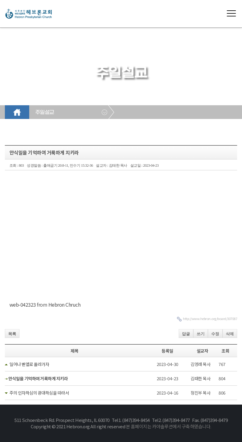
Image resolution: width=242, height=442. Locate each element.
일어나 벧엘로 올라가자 (29, 364)
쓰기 (201, 334)
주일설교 (44, 113)
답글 (186, 334)
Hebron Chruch (64, 304)
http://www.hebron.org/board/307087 (210, 318)
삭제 (230, 334)
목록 (12, 334)
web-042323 (22, 304)
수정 (215, 334)
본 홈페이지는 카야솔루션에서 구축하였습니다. (168, 426)
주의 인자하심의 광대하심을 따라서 (39, 393)
